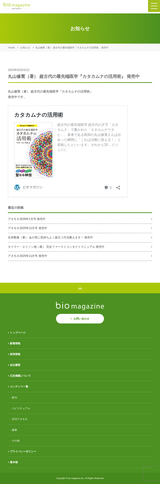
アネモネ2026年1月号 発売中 (27, 219)
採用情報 (15, 354)
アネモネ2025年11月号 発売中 (27, 256)
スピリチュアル (21, 408)
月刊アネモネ (20, 419)
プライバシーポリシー (23, 451)
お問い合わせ (81, 318)
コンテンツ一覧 (19, 386)
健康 (14, 429)
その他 (16, 440)
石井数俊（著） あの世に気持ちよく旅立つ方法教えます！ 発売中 (50, 237)
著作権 (14, 462)
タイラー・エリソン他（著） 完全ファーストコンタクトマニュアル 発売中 (56, 246)
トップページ (18, 332)
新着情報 (15, 343)
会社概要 (15, 364)
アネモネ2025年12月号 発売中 (27, 228)
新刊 (14, 397)
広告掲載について (20, 375)
